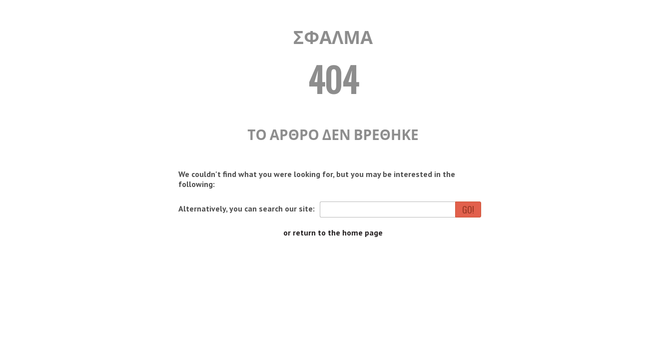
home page (362, 233)
